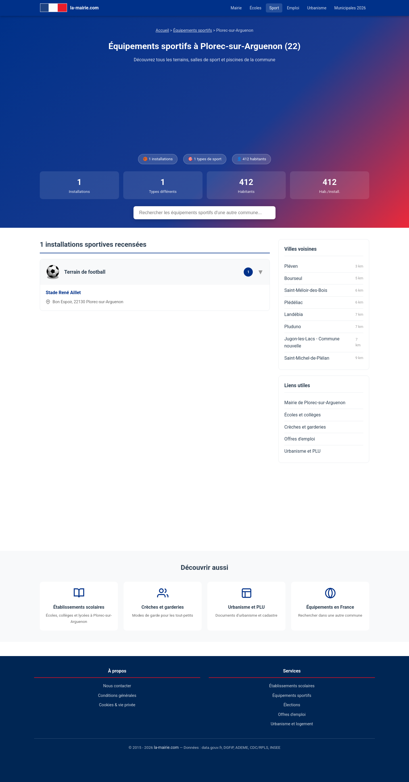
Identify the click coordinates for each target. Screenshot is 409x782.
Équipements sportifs (192, 30)
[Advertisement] (204, 108)
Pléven (323, 266)
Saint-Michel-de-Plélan (323, 358)
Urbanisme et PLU (302, 451)
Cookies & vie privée (117, 705)
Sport (274, 8)
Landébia (323, 314)
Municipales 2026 (350, 8)
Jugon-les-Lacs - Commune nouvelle (323, 342)
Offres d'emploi (299, 439)
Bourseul (323, 278)
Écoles (255, 8)
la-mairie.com (166, 747)
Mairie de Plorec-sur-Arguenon (314, 402)
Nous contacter (117, 686)
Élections (291, 705)
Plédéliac (323, 302)
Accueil (162, 30)
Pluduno (323, 327)
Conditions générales (117, 695)
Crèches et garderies (305, 427)
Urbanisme (316, 8)
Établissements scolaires (292, 686)
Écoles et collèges (302, 415)
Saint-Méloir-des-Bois (323, 290)
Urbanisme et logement (292, 724)
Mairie (236, 8)
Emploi (293, 8)
